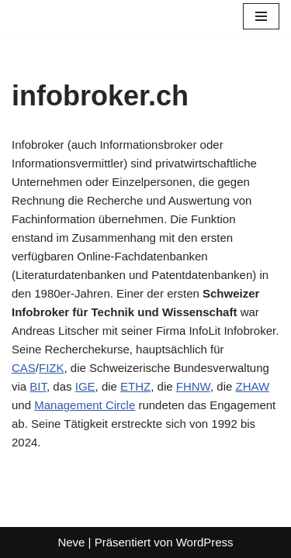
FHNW (193, 386)
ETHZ (135, 386)
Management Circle (84, 405)
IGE (85, 386)
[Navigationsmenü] (261, 16)
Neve (71, 542)
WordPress (205, 542)
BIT (38, 386)
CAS (24, 367)
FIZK (51, 367)
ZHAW (253, 386)
